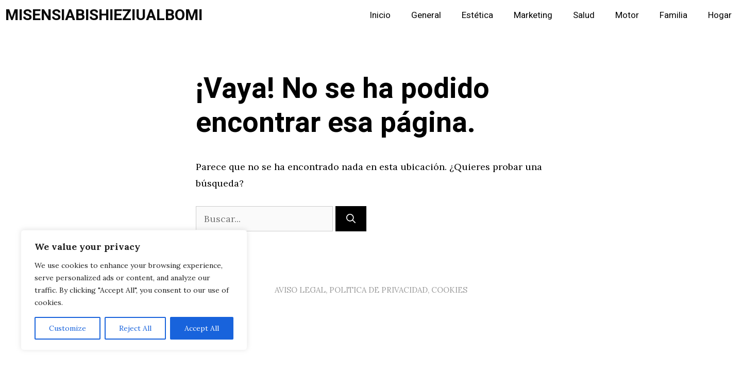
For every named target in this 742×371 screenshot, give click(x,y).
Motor (627, 15)
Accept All (201, 328)
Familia (673, 15)
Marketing (533, 15)
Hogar (720, 15)
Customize (67, 328)
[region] (134, 290)
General (426, 15)
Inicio (380, 15)
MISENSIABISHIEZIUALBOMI (104, 15)
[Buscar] (350, 218)
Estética (477, 15)
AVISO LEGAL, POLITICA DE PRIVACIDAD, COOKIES (371, 290)
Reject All (135, 328)
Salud (584, 15)
